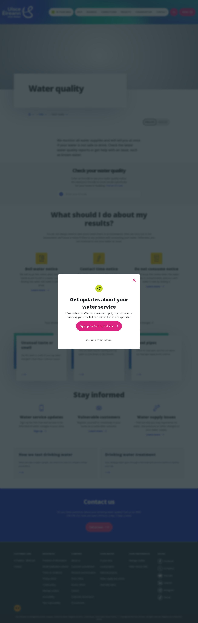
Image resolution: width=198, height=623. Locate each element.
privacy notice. (103, 339)
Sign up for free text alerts (99, 326)
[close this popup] (134, 280)
